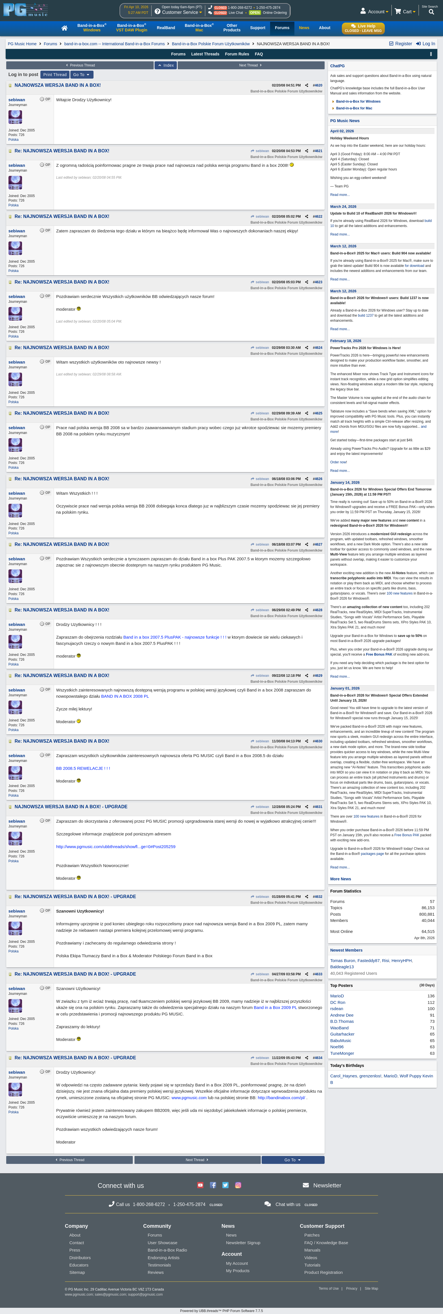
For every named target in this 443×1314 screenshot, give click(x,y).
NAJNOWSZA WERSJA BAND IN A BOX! (58, 85)
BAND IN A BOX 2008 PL (125, 696)
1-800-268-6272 (240, 8)
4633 (318, 974)
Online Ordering (275, 13)
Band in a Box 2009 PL (275, 1007)
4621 (318, 151)
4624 (318, 348)
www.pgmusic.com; (79, 1294)
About (75, 1235)
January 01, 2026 (345, 688)
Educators (79, 1265)
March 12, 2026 (343, 246)
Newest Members (346, 950)
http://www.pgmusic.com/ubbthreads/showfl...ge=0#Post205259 (115, 846)
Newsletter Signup (243, 1242)
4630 (318, 741)
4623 (318, 282)
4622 (318, 217)
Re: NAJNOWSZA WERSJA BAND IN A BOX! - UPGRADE (75, 896)
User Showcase (162, 1242)
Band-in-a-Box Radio (167, 1250)
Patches (312, 1235)
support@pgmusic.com (145, 1294)
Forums (50, 44)
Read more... (340, 195)
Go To (82, 74)
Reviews (156, 1272)
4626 (318, 479)
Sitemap (77, 1272)
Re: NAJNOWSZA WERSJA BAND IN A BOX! (62, 150)
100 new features (399, 593)
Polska (13, 140)
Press (75, 1250)
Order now (338, 462)
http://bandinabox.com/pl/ (281, 1097)
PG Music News (345, 120)
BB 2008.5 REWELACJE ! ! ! (83, 768)
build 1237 (365, 315)
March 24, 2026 (343, 206)
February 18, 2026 (345, 341)
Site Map (371, 1289)
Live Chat (236, 13)
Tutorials (312, 1265)
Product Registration (323, 1272)
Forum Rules (237, 54)
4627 (318, 544)
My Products (237, 1270)
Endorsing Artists (164, 1257)
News (231, 1235)
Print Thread (55, 74)
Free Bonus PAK (379, 654)
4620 (318, 85)
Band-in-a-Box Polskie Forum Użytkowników (211, 44)
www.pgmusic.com (189, 1097)
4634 (318, 1058)
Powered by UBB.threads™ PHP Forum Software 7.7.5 (221, 1311)
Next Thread (251, 65)
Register (400, 43)
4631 (318, 807)
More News (340, 879)
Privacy (351, 1289)
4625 (318, 413)
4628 (318, 610)
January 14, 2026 (345, 482)
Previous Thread (80, 65)
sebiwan (260, 151)
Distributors (80, 1257)
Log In (425, 43)
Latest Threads (205, 54)
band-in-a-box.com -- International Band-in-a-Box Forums (114, 44)
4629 (318, 676)
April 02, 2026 (342, 131)
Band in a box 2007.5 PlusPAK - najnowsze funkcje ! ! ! (174, 637)
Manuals (312, 1250)
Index (165, 65)
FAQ (259, 54)
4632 (318, 897)
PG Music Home (22, 44)
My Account (237, 1263)
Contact (77, 1242)
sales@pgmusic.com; (111, 1294)
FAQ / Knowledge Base (326, 1242)
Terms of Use (329, 1289)
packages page (372, 854)
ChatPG (337, 66)
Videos (310, 1257)
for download (414, 266)
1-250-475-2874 (268, 8)
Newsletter (327, 1185)
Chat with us (287, 1204)
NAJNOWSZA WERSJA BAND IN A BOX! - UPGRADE (71, 806)
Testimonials (159, 1265)
